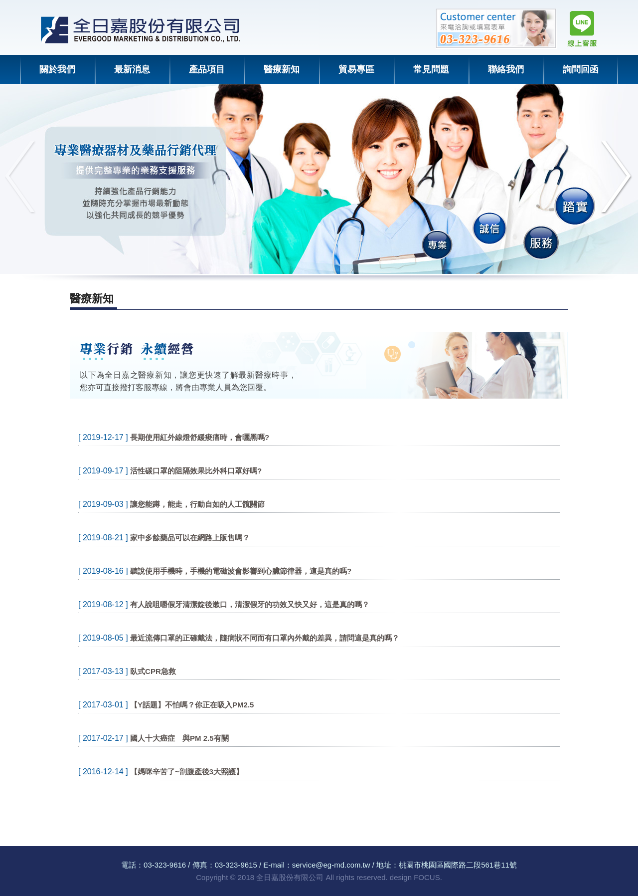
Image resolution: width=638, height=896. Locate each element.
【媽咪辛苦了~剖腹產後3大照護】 (186, 771)
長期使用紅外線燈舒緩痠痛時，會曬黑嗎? (199, 437)
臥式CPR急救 (153, 671)
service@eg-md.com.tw (331, 865)
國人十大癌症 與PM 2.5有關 (179, 738)
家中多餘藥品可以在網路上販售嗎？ (190, 537)
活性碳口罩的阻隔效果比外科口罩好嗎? (196, 470)
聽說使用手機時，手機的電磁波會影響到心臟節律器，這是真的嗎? (240, 571)
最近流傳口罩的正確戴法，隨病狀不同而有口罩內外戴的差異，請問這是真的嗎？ (264, 638)
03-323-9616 (165, 865)
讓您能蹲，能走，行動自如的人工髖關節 (197, 504)
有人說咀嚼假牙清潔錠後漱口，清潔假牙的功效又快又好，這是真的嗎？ (249, 604)
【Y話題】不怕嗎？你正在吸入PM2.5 (192, 704)
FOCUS (427, 877)
